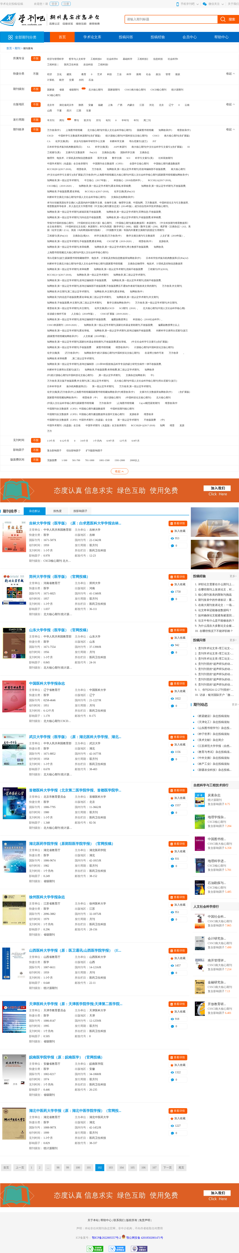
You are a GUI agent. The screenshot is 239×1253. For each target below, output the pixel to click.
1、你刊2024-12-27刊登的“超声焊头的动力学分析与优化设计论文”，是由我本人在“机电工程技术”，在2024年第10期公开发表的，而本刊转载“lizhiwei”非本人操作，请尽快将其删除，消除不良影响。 (215, 689)
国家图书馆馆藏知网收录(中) (62, 397)
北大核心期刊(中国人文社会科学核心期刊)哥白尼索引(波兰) (145, 380)
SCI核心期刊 (53, 95)
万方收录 (173, 353)
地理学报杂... (217, 817)
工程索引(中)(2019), (158, 269)
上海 (110, 105)
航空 (61, 80)
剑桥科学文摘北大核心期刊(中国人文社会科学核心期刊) (76, 197)
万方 (49, 431)
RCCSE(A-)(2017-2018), (97, 191)
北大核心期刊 (96, 89)
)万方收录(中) (72, 353)
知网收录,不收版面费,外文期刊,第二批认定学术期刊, (74, 302)
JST (154, 141)
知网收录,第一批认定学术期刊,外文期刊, (138, 297)
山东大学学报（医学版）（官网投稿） (59, 630)
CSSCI (156, 135)
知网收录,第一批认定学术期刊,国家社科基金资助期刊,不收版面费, (118, 325)
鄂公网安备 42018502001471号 (144, 1237)
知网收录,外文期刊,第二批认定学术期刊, (68, 291)
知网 (162, 425)
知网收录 (149, 369)
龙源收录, (164, 241)
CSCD (50, 135)
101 (89, 1167)
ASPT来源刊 (120, 146)
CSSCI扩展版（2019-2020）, (115, 313)
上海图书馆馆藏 (74, 130)
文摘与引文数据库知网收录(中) (155, 392)
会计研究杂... (217, 938)
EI (188, 146)
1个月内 (97, 440)
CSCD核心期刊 (158, 89)
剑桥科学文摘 (117, 141)
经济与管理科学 (55, 59)
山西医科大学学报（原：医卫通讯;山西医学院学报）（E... (75, 951)
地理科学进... (217, 861)
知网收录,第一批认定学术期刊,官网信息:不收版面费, (133, 211)
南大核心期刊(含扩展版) (177, 135)
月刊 (98, 120)
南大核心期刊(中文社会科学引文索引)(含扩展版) (157, 146)
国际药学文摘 (127, 152)
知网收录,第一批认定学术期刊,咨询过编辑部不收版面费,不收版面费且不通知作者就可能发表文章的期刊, (102, 286)
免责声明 (145, 1220)
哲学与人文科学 (77, 59)
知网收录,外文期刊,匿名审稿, (110, 291)
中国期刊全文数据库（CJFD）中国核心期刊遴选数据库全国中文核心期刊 (85, 414)
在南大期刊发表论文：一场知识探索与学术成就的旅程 (215, 605)
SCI (128, 158)
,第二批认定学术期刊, (83, 358)
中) (152, 375)
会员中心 (189, 37)
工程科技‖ (142, 59)
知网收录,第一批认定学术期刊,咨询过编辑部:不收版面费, (77, 280)
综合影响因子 (73, 450)
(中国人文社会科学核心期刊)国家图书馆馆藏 (70, 403)
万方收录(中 (105, 403)
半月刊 (50, 120)
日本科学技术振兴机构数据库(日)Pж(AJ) (167, 258)
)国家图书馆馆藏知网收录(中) (62, 336)
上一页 (20, 1167)
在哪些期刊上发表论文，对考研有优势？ (215, 589)
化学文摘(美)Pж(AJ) (124, 191)
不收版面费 (150, 419)
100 (78, 1167)
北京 (161, 105)
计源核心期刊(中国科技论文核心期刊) (154, 347)
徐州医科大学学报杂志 (47, 897)
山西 (49, 110)
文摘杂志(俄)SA (81, 235)
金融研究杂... (217, 982)
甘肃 (88, 110)
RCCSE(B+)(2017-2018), (59, 169)
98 (58, 1167)
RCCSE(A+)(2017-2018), (59, 274)
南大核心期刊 (178, 169)
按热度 (57, 511)
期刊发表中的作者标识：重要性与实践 (215, 599)
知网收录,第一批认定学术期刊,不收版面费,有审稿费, (133, 217)
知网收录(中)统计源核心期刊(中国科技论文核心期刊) (112, 353)
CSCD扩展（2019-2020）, (120, 241)
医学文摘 (102, 158)
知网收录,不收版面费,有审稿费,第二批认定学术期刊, (112, 369)
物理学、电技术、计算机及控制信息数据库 (70, 158)
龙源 (181, 425)
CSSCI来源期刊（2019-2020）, (63, 325)
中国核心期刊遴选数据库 (167, 163)
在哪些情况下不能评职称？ (214, 630)
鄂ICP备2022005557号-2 (107, 1237)
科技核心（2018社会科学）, (147, 319)
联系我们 (119, 1220)
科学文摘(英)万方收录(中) (107, 235)
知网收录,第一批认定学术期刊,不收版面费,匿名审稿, (74, 241)
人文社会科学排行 (206, 906)
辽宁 (171, 105)
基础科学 (127, 59)
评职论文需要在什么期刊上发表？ (215, 584)
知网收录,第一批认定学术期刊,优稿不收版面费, (136, 280)
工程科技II (96, 59)
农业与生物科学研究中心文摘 (89, 141)
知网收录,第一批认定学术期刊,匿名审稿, (68, 330)
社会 (148, 74)
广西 (120, 105)
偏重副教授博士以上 (169, 325)
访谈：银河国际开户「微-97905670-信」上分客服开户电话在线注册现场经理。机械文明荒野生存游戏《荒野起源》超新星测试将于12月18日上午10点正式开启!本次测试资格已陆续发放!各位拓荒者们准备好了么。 (215, 694)
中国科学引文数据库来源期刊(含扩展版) (79, 135)
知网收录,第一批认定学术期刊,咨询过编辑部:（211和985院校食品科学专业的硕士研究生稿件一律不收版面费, (104, 364)
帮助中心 (221, 37)
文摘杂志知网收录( (136, 375)
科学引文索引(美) (144, 158)
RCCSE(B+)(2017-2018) (143, 425)
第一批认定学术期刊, (103, 386)
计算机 (50, 80)
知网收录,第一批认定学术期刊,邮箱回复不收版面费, (74, 211)
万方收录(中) (54, 130)
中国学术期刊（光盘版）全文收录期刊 (67, 163)
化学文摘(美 (53, 353)
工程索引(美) (54, 152)
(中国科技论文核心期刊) (138, 397)
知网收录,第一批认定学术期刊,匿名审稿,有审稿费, (105, 186)
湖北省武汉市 (66, 105)
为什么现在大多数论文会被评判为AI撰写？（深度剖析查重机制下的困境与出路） (215, 625)
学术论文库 (92, 37)
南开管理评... (217, 960)
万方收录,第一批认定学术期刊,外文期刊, (156, 302)
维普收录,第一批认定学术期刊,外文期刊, (68, 308)
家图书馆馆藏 (103, 347)
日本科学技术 (54, 386)
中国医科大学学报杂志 (47, 683)
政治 (158, 74)
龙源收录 (134, 414)
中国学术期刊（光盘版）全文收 (64, 425)
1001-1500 (104, 460)
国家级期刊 (114, 89)
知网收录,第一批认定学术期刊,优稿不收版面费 (118, 269)
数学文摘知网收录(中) (118, 302)
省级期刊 (74, 89)
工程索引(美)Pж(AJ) (57, 235)
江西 (78, 110)
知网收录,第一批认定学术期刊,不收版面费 (69, 347)
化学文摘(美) (62, 141)
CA (49, 141)
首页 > (10, 48)
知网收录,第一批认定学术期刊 (92, 274)
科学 (129, 74)
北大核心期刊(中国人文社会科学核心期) (164, 308)
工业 (119, 74)
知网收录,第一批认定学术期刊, (63, 180)
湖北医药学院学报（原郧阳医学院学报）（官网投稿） (72, 844)
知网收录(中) (165, 130)
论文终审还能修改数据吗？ (213, 610)
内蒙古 (131, 105)
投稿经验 (158, 37)
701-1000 (89, 460)
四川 (69, 110)
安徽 (90, 105)
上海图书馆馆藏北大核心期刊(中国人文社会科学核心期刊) (77, 252)
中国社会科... (217, 916)
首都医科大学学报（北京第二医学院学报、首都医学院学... (75, 790)
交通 (71, 80)
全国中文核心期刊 (139, 163)
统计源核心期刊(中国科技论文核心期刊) (126, 135)
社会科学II (112, 59)
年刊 (136, 120)
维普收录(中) (184, 130)
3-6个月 (84, 440)
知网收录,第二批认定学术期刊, (129, 274)
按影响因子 (80, 511)
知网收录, (159, 246)
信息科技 (158, 59)
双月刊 (87, 120)
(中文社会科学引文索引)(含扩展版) (150, 341)
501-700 (76, 460)
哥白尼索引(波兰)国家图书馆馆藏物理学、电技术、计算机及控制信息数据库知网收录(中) (94, 258)
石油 (91, 80)
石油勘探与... (217, 883)
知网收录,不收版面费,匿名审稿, (63, 191)
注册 (66, 3)
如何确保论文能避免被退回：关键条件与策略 (215, 615)
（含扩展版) (183, 392)
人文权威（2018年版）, (95, 336)
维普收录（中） (90, 397)
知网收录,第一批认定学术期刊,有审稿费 (68, 269)
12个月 (123, 440)
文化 (59, 74)
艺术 (99, 74)
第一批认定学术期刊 (128, 419)
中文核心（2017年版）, (96, 180)
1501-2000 (120, 460)
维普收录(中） (146, 241)
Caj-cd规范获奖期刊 (149, 403)
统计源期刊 (177, 89)
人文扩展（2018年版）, (172, 235)
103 (111, 1167)
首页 (62, 37)
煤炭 (177, 74)
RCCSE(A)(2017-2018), (160, 180)
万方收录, (97, 169)
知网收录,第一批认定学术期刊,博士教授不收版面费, (122, 246)
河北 (151, 105)
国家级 (50, 89)
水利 (81, 80)
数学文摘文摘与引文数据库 (140, 235)
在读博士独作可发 (154, 353)
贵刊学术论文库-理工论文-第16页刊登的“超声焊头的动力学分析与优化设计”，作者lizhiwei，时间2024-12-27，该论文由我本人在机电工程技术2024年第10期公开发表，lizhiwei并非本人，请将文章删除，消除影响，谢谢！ (215, 648)
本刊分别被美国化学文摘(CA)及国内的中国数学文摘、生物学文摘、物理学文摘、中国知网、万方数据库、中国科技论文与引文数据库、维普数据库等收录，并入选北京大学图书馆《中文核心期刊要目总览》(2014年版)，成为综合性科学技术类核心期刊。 (119, 204)
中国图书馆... (217, 839)
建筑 (69, 74)
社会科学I (173, 59)
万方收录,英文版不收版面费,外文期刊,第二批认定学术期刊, (78, 380)
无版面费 (52, 460)
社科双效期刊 (165, 158)
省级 (61, 89)
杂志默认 (34, 511)
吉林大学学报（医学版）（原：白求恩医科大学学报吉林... (75, 523)
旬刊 (108, 120)
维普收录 (148, 414)
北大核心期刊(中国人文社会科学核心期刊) (109, 130)
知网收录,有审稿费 (57, 358)
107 (154, 1167)
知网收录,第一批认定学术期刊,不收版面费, (163, 186)
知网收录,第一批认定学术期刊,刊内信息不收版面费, (74, 217)
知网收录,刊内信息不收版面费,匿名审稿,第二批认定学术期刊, (79, 297)
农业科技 (88, 64)
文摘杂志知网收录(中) (122, 197)
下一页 (167, 1167)
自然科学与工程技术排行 (210, 785)
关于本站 (94, 1220)
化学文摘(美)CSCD (104, 308)
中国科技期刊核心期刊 (122, 408)
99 (67, 1167)
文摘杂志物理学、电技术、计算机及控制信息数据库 (155, 263)
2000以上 (134, 460)
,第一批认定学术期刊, (109, 375)
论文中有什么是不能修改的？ (215, 620)
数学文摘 (117, 158)
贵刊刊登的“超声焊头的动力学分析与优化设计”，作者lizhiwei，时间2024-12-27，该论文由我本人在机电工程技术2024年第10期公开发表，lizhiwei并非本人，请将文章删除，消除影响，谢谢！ (215, 663)
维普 (172, 425)
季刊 (76, 120)
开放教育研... (217, 1004)
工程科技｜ (53, 64)
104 (122, 1167)
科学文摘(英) (102, 146)
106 (143, 1167)
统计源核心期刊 (112, 397)
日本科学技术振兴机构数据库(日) (64, 146)
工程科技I (103, 64)
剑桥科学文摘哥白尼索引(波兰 (172, 330)
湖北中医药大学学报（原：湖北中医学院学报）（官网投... (75, 1111)
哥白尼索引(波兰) (138, 141)
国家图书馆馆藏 (145, 130)
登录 (54, 3)
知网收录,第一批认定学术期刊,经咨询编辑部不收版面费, (136, 169)
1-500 (64, 460)
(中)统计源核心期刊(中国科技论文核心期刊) (70, 375)
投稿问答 (126, 37)
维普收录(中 (171, 403)
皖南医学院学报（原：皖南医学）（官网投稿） (66, 1057)
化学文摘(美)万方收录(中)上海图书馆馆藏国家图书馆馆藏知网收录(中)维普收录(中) (91, 392)
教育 (83, 74)
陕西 (81, 105)
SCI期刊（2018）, (128, 308)
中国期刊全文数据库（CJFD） (109, 163)
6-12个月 (64, 440)
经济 (49, 74)
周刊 (61, 120)
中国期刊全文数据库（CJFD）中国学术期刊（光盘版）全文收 (79, 419)
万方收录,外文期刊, (172, 286)
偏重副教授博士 (119, 319)
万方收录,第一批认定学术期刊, (135, 386)
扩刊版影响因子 (94, 450)
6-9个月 (111, 440)
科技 (109, 74)
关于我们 (233, 3)
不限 (36, 58)
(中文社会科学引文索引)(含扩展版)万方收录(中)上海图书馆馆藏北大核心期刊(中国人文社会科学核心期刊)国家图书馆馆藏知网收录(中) (118, 174)
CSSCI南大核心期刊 (135, 89)
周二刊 (147, 120)
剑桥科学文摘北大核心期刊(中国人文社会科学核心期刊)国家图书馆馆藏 (85, 263)
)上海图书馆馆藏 (125, 403)
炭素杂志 (214, 795)
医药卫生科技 (71, 64)
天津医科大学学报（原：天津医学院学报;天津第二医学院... (76, 1004)
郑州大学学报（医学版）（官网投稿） (59, 577)
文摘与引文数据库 (75, 152)
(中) (163, 419)
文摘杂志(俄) (108, 152)
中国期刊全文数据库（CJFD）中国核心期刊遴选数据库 (76, 408)
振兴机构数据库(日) (76, 386)
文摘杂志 (144, 152)
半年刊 (125, 120)
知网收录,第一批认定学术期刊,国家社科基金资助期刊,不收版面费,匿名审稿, (87, 341)
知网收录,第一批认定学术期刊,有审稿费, (68, 246)
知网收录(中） (137, 291)
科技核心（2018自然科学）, (128, 180)
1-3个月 (51, 440)
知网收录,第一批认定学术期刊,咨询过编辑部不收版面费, (76, 319)
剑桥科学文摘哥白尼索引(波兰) (63, 369)
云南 (187, 105)
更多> (233, 576)
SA (88, 146)
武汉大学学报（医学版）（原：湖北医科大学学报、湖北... (75, 737)
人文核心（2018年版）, (83, 313)
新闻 (138, 74)
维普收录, (82, 169)
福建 (100, 105)
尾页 (181, 1167)
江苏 (141, 105)
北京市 (50, 105)
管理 (168, 74)
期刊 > (19, 48)
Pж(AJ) (93, 152)
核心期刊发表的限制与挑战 (213, 594)
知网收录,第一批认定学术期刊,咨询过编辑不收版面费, (123, 330)
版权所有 (132, 1220)
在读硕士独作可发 (56, 313)
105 (133, 1167)
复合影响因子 (54, 450)
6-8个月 (136, 440)
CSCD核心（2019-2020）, (60, 186)
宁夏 (59, 110)
